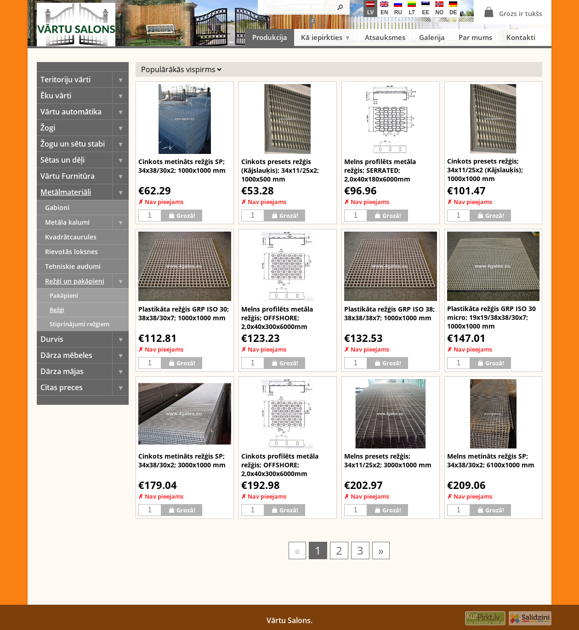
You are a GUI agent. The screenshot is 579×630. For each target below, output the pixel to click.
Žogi (84, 128)
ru (398, 8)
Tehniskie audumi (73, 266)
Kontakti (520, 37)
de (453, 8)
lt (412, 8)
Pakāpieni (64, 295)
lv (370, 8)
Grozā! (181, 215)
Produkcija (269, 37)
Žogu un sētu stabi (84, 144)
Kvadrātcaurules (70, 237)
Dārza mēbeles (84, 355)
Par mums (475, 37)
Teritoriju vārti (84, 79)
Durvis (84, 339)
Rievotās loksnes (71, 251)
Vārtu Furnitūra (84, 176)
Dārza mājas (84, 371)
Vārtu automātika (84, 111)
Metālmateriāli (84, 192)
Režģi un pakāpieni (87, 281)
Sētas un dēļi (84, 160)
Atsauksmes (385, 37)
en (384, 8)
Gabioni (57, 207)
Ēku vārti (84, 95)
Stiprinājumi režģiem (79, 324)
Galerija (432, 37)
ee (425, 8)
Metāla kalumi (87, 222)
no (439, 8)
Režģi (57, 310)
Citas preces (84, 387)
